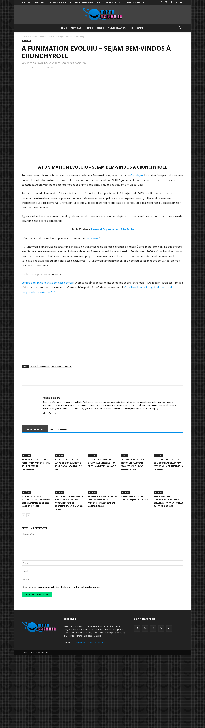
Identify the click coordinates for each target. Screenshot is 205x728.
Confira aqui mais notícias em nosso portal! (48, 282)
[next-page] (28, 515)
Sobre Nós (27, 2)
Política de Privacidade (81, 2)
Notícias (76, 27)
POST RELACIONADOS (34, 429)
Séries (100, 27)
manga (68, 366)
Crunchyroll (137, 175)
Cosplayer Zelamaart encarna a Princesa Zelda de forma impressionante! (102, 462)
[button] (179, 28)
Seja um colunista (56, 2)
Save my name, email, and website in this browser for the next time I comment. (62, 587)
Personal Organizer (133, 2)
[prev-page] (23, 515)
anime (33, 366)
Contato (40, 2)
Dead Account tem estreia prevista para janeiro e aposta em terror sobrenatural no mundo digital (69, 503)
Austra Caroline (32, 68)
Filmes (89, 27)
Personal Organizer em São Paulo (112, 229)
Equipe (99, 2)
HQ (131, 27)
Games (141, 27)
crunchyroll (44, 366)
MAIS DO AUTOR (58, 429)
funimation (56, 366)
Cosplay (92, 456)
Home (63, 27)
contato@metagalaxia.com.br (89, 642)
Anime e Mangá (117, 27)
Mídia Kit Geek (113, 2)
